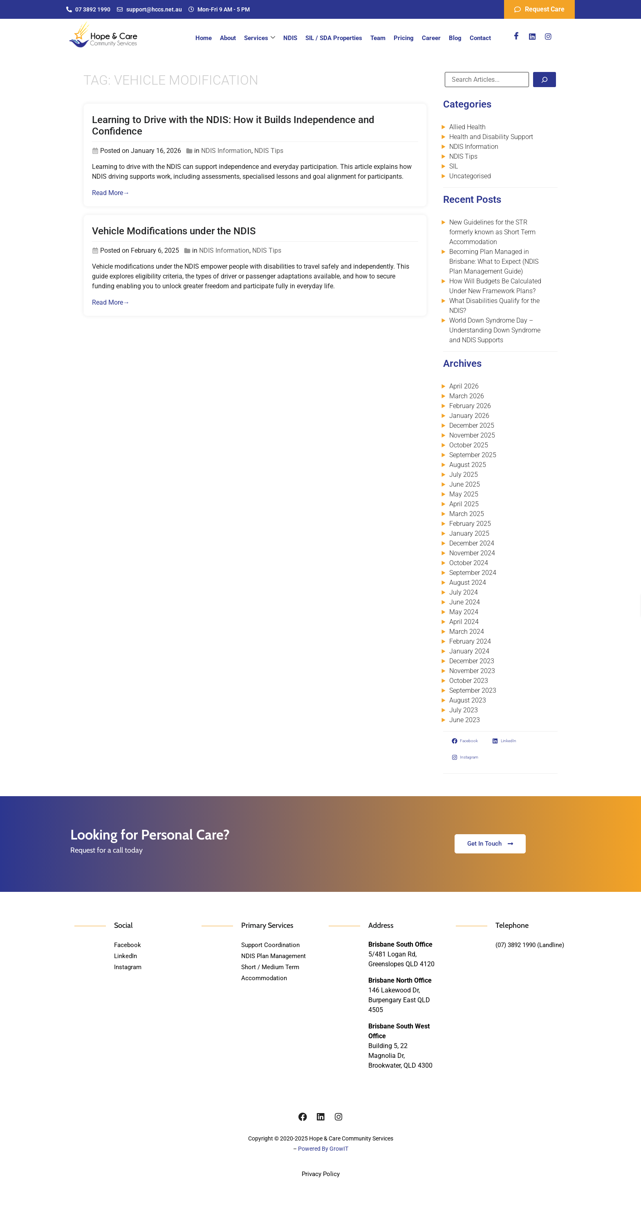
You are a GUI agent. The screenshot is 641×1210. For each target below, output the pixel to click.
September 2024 (472, 573)
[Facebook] (516, 36)
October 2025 (468, 445)
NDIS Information (226, 151)
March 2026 (466, 396)
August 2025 (467, 465)
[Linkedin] (532, 36)
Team (377, 38)
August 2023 (467, 700)
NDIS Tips (268, 151)
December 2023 (471, 661)
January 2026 (469, 416)
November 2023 (472, 671)
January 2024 (469, 651)
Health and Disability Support (491, 137)
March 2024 (466, 631)
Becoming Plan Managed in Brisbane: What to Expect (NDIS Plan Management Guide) (493, 261)
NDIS (290, 38)
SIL (453, 166)
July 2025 (463, 474)
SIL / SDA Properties (333, 38)
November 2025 (472, 435)
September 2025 (472, 455)
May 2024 (463, 612)
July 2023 (463, 710)
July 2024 (463, 592)
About (228, 38)
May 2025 (463, 494)
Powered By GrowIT (323, 1148)
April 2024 (464, 622)
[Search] (544, 79)
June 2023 (464, 720)
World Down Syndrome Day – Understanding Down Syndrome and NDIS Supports (494, 330)
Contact (480, 38)
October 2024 (468, 563)
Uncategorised (470, 176)
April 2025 (464, 504)
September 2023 (472, 690)
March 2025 (466, 514)
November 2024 (472, 553)
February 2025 (470, 524)
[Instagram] (548, 36)
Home (203, 38)
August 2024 (467, 582)
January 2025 (469, 533)
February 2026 (470, 406)
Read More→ (111, 193)
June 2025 (464, 484)
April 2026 (464, 386)
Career (431, 38)
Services (259, 38)
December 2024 (471, 543)
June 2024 (464, 602)
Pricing (404, 38)
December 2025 (471, 425)
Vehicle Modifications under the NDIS (174, 231)
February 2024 (470, 641)
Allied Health (467, 127)
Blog (455, 38)
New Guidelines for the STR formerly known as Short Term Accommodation (492, 232)
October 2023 (468, 681)
